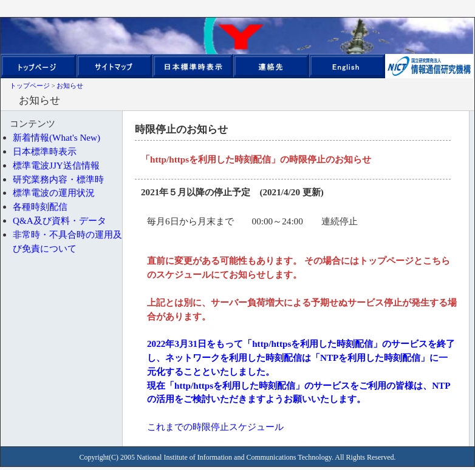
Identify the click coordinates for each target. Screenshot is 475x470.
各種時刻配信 (40, 206)
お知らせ (69, 85)
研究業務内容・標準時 (58, 179)
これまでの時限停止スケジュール (215, 426)
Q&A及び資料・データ (59, 220)
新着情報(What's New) (56, 137)
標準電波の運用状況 (54, 192)
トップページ (30, 85)
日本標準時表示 (45, 151)
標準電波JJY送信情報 (56, 165)
